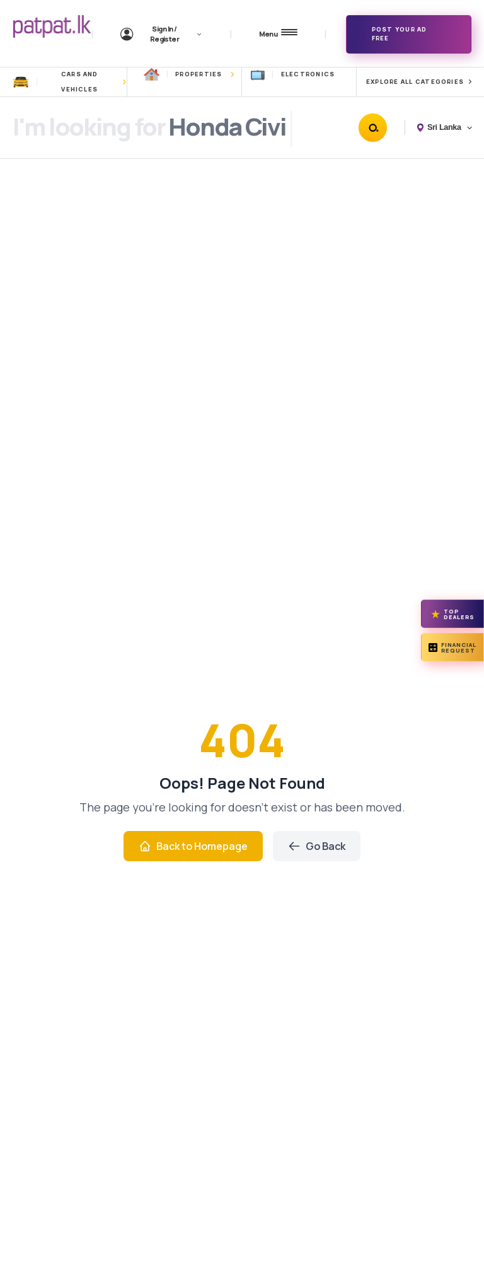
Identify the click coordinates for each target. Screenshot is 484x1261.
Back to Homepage (193, 846)
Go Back (316, 846)
